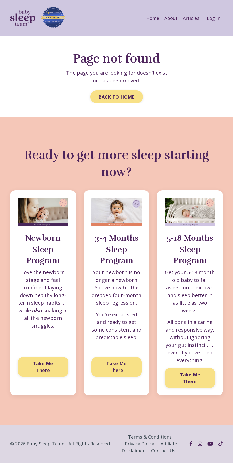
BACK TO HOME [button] (116, 97)
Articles (191, 18)
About (171, 18)
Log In (213, 18)
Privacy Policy (139, 444)
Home (152, 18)
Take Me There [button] (43, 366)
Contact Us (163, 450)
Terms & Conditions (150, 437)
